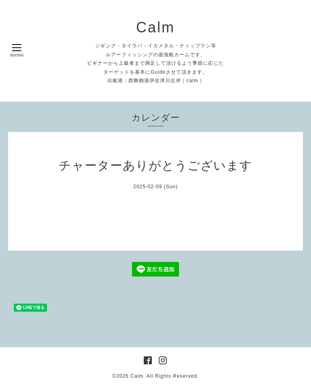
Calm (155, 27)
